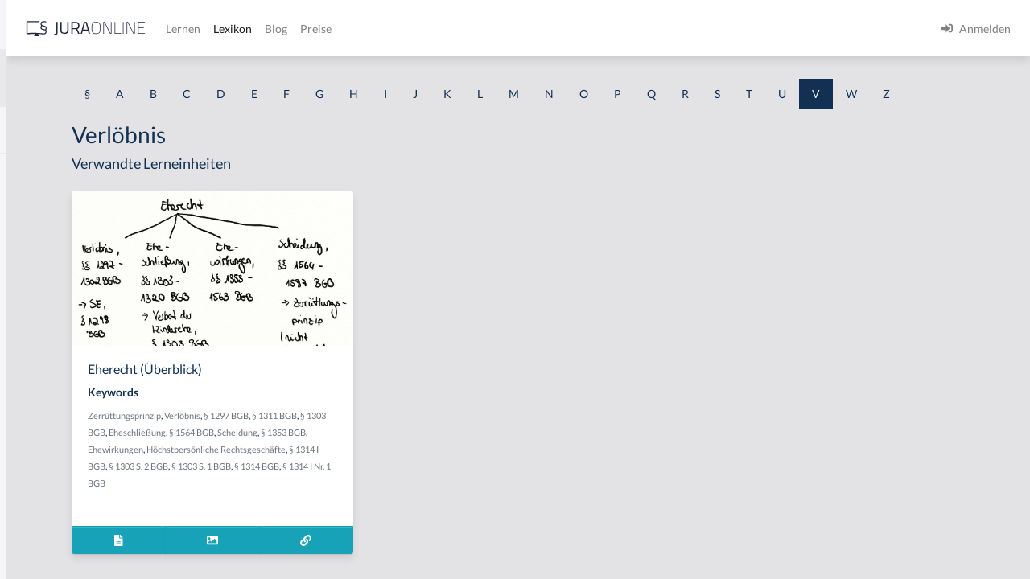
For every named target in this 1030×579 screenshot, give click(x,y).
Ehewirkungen (405, 479)
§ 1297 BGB (424, 445)
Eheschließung (383, 462)
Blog (527, 28)
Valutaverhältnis (54, 171)
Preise (567, 28)
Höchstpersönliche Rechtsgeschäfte (355, 496)
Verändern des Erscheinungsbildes (98, 279)
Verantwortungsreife (65, 315)
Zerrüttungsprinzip (322, 445)
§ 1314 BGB (427, 512)
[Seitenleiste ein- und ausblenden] (232, 24)
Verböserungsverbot (64, 533)
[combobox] (129, 78)
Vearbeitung (43, 207)
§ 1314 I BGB (452, 496)
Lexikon (483, 28)
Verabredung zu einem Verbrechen (99, 243)
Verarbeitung (46, 352)
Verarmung (41, 388)
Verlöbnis (380, 445)
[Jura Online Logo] (337, 28)
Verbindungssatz (54, 460)
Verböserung (45, 496)
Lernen (434, 28)
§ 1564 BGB (437, 462)
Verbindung (42, 424)
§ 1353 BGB (351, 479)
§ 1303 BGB (329, 462)
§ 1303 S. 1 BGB (372, 512)
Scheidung (306, 479)
